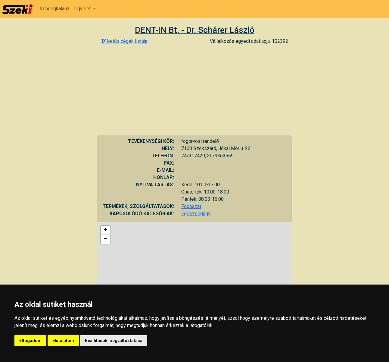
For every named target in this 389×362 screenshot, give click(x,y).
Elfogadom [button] (30, 340)
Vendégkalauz (55, 8)
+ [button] (105, 230)
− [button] (105, 239)
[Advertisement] (194, 90)
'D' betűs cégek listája (124, 41)
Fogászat (191, 206)
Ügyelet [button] (83, 8)
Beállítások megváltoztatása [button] (113, 340)
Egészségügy (195, 213)
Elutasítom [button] (63, 340)
